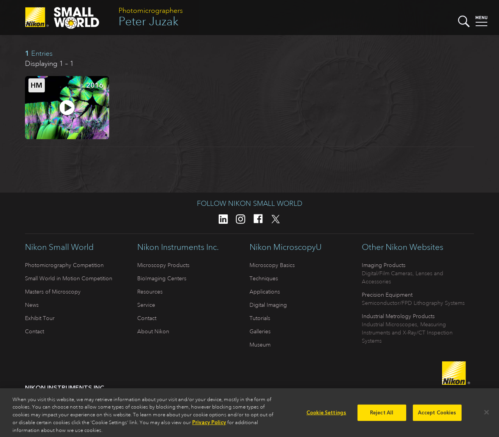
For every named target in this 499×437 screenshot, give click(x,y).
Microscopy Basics (272, 265)
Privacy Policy (209, 425)
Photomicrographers (151, 10)
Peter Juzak (149, 21)
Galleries (260, 331)
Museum (260, 344)
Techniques (264, 278)
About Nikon (153, 331)
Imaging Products (383, 265)
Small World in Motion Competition (68, 278)
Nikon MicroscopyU (286, 247)
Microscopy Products (163, 265)
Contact (34, 331)
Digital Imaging (268, 304)
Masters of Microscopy (53, 291)
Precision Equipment (387, 294)
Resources (150, 291)
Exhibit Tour (40, 318)
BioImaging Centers (161, 278)
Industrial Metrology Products (398, 316)
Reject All (381, 415)
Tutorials (260, 318)
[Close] (486, 415)
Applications (265, 291)
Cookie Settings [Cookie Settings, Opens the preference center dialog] (326, 415)
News (32, 304)
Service (146, 304)
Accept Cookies (437, 415)
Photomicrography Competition (64, 265)
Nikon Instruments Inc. (178, 247)
